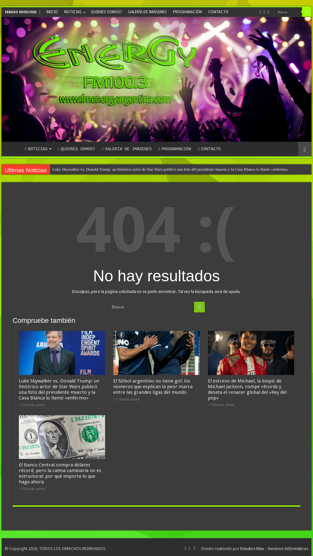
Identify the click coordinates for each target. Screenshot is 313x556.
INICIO (52, 12)
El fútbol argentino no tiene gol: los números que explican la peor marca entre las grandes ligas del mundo (153, 385)
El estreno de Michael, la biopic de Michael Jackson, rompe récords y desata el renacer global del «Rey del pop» (247, 388)
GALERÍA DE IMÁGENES (147, 12)
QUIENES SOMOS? (106, 12)
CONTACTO (218, 12)
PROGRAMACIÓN (187, 12)
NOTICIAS (72, 12)
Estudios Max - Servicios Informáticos (274, 545)
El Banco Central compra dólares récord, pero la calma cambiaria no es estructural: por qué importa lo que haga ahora (60, 470)
